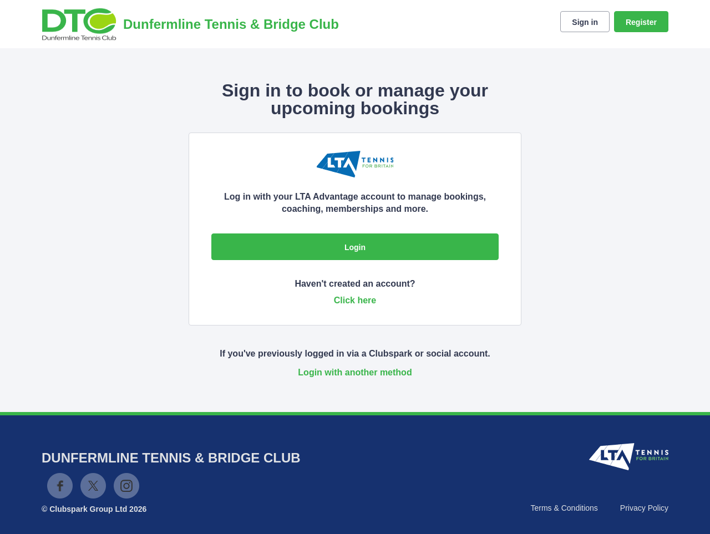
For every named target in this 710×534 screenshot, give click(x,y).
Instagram (126, 486)
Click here (355, 300)
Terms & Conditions (563, 508)
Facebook (60, 486)
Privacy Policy (644, 508)
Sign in (585, 22)
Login (355, 247)
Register (641, 22)
